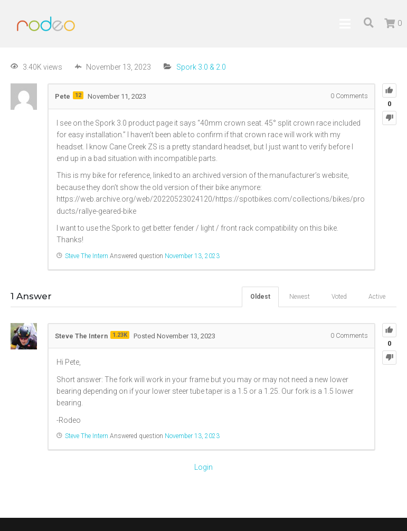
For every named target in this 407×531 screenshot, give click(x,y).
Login (203, 467)
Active (376, 296)
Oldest (260, 296)
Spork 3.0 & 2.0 (201, 67)
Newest (299, 296)
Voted (339, 296)
